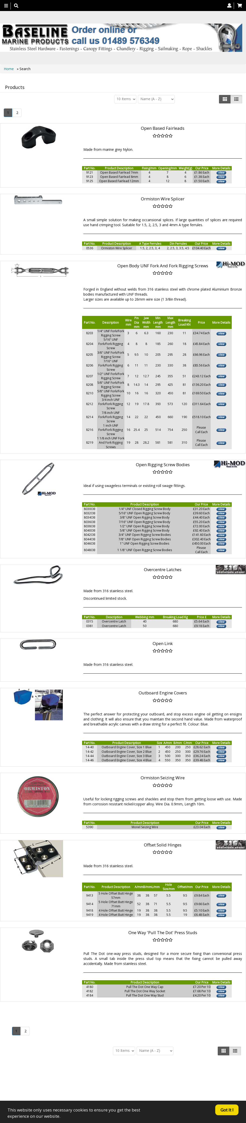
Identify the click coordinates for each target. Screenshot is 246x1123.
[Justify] (236, 99)
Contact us (149, 1081)
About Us (126, 1081)
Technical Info (84, 1086)
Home (9, 68)
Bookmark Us (165, 1086)
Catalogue (142, 1086)
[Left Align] (225, 99)
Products (105, 1081)
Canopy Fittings (115, 1086)
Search (171, 1081)
